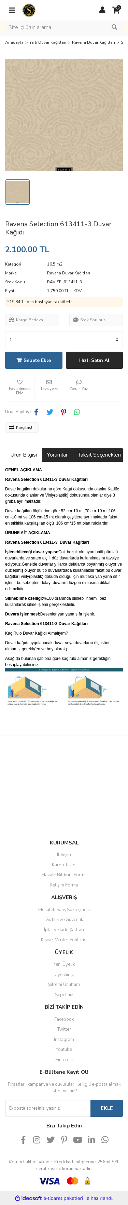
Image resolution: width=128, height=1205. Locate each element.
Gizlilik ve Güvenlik (64, 920)
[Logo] (28, 10)
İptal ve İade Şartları (64, 930)
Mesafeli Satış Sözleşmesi (64, 910)
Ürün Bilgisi (23, 455)
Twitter (64, 1029)
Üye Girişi (64, 975)
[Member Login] (102, 10)
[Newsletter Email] (47, 1108)
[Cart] (116, 10)
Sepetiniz (64, 995)
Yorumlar (57, 455)
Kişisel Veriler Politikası (64, 940)
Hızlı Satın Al (94, 360)
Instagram (64, 1040)
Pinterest (64, 1060)
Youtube (64, 1049)
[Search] (64, 27)
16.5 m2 (54, 264)
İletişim (64, 855)
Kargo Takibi (64, 865)
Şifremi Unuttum (64, 984)
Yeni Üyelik (64, 964)
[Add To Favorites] (19, 388)
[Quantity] (64, 339)
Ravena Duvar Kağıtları (68, 273)
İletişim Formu (64, 885)
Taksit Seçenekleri (99, 455)
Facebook (64, 1019)
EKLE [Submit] (107, 1108)
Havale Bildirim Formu (64, 875)
